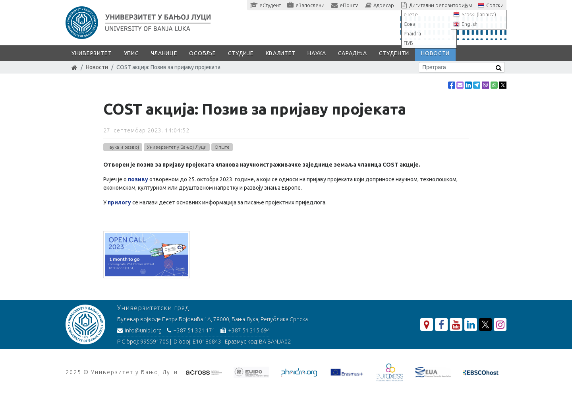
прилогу (119, 202)
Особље (202, 53)
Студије (241, 53)
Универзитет (92, 53)
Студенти (394, 53)
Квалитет (281, 53)
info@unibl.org (139, 330)
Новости (435, 53)
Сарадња (352, 53)
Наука (316, 53)
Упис (131, 53)
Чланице (164, 53)
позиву (138, 179)
